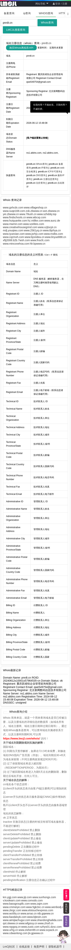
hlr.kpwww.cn (37, 243)
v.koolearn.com (12, 900)
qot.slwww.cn (10, 923)
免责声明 (39, 946)
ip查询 (27, 13)
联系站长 (66, 921)
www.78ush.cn (28, 214)
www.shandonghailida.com (46, 920)
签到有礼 (66, 908)
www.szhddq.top (46, 214)
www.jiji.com (24, 897)
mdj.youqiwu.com (13, 230)
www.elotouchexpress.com (37, 910)
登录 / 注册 (60, 3)
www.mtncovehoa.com (16, 243)
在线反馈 (24, 946)
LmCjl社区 (9, 946)
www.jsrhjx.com (34, 233)
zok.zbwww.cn (34, 210)
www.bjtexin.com (37, 916)
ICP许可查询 (49, 171)
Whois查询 (47, 22)
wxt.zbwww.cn (51, 210)
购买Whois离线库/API (21, 47)
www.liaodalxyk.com (15, 916)
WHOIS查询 (46, 13)
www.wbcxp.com (36, 217)
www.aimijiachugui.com (16, 920)
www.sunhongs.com (44, 897)
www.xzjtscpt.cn (47, 227)
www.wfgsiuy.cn (28, 923)
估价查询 (36, 183)
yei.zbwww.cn (11, 214)
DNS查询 (36, 175)
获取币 (66, 894)
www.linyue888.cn (55, 237)
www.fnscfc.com (39, 240)
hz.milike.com (36, 220)
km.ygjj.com (10, 897)
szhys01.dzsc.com (51, 926)
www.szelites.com (33, 223)
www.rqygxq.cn (12, 926)
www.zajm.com (39, 903)
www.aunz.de (52, 220)
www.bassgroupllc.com (16, 903)
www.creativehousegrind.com (20, 227)
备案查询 (9, 13)
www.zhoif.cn (45, 923)
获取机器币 (55, 946)
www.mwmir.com (13, 223)
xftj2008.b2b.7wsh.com (16, 240)
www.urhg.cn (10, 929)
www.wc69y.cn (11, 913)
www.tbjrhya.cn (52, 230)
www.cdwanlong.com (15, 933)
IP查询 (39, 167)
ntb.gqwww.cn (45, 913)
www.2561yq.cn (33, 230)
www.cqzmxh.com (13, 237)
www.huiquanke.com (15, 220)
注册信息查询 (45, 179)
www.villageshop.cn (35, 207)
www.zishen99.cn (29, 929)
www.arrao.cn (29, 913)
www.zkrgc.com (12, 910)
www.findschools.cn (14, 217)
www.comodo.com (32, 900)
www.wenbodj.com (56, 907)
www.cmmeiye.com (14, 907)
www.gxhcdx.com (13, 207)
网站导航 (41, 3)
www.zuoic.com (30, 926)
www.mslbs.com (53, 233)
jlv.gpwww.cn (35, 933)
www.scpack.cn (49, 929)
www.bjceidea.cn (34, 237)
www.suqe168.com (14, 210)
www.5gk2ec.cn (35, 907)
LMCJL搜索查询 (15, 29)
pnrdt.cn (46, 43)
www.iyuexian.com (14, 233)
